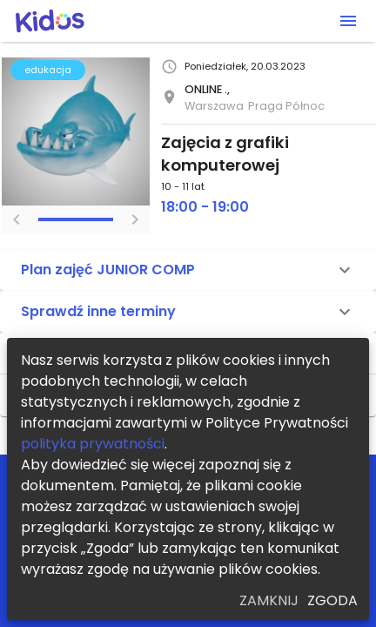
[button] (188, 270)
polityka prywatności (92, 444)
